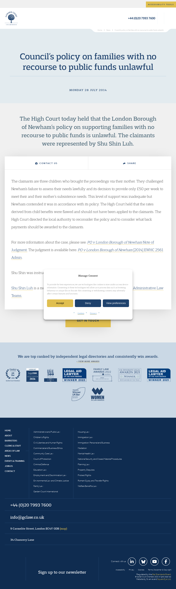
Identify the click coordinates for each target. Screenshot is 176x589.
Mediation (82, 448)
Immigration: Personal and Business (94, 442)
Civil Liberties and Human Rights (47, 442)
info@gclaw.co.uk (27, 517)
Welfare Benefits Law (87, 486)
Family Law (38, 486)
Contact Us (46, 163)
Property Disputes (86, 470)
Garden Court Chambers (11, 18)
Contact (10, 471)
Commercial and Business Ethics (48, 448)
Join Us (9, 466)
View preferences (116, 303)
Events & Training (15, 461)
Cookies (81, 313)
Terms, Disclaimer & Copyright (159, 570)
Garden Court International (45, 491)
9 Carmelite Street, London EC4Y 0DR (38, 528)
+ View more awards (88, 361)
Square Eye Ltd (164, 579)
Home (8, 430)
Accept (60, 303)
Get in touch (88, 320)
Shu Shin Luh (22, 288)
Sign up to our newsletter (62, 572)
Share (129, 163)
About (8, 435)
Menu (168, 18)
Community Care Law (43, 453)
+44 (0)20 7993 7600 (141, 18)
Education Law (40, 470)
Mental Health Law (86, 453)
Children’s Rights (41, 437)
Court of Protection (42, 459)
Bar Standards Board (161, 574)
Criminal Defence (41, 464)
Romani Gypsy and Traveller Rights (93, 480)
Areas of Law (12, 451)
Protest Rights (84, 475)
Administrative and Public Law (46, 432)
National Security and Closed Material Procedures (100, 459)
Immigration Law (85, 437)
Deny (88, 303)
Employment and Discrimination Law (49, 475)
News (8, 456)
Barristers (11, 440)
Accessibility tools (161, 4)
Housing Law (83, 432)
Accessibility (120, 570)
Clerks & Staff (13, 445)
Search (160, 18)
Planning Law (84, 464)
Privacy (93, 313)
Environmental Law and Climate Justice (51, 480)
